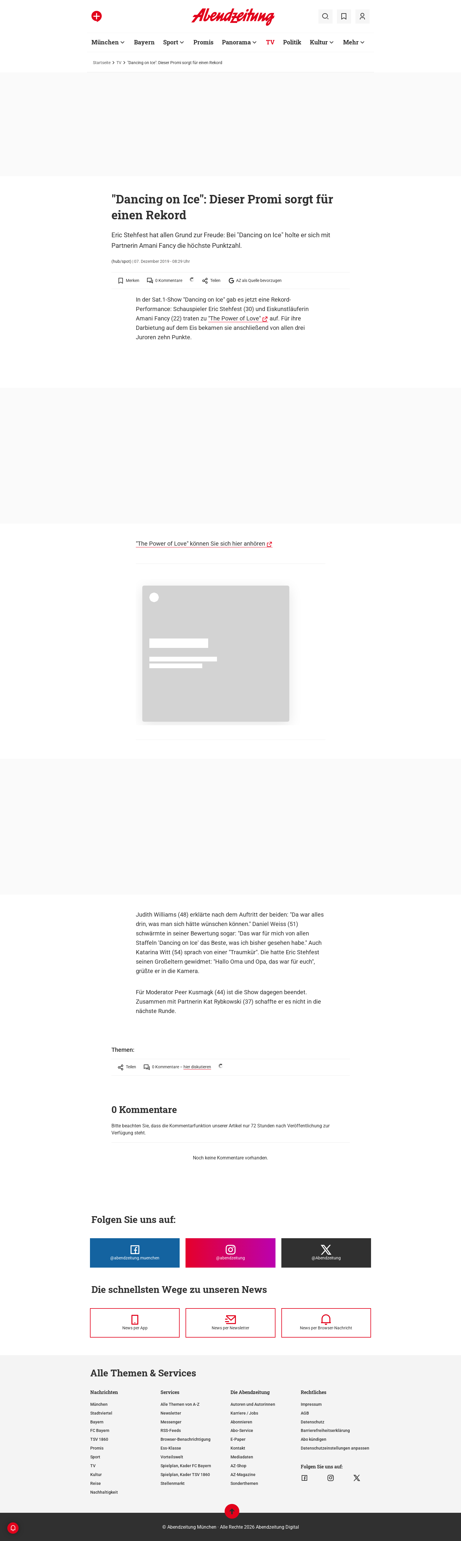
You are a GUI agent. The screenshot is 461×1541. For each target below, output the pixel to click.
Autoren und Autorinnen (252, 1404)
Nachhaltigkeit (104, 1492)
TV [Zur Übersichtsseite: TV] (270, 42)
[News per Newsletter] (230, 1323)
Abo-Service (241, 1430)
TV (118, 62)
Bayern (96, 1422)
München (99, 1404)
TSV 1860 (99, 1439)
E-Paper (237, 1439)
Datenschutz (312, 1422)
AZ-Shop (238, 1465)
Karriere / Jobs (244, 1413)
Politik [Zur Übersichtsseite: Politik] (292, 42)
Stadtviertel (101, 1413)
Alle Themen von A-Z (180, 1404)
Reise (95, 1483)
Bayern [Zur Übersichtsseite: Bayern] (144, 42)
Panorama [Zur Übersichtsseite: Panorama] (236, 42)
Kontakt (237, 1448)
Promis (96, 1448)
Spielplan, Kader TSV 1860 (185, 1474)
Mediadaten (241, 1457)
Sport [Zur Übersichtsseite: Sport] (170, 42)
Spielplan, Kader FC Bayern (186, 1465)
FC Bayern (99, 1430)
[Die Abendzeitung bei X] (326, 1253)
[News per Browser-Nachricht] (326, 1323)
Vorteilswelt (172, 1457)
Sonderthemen (244, 1483)
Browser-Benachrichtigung (186, 1439)
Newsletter (171, 1413)
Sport (95, 1457)
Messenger (171, 1422)
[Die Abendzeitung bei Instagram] (230, 1253)
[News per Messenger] (135, 1323)
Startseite (102, 62)
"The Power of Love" (234, 318)
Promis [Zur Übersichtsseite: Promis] (203, 42)
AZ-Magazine (242, 1474)
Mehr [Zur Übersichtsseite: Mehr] (351, 42)
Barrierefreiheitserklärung (325, 1430)
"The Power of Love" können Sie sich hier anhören (200, 543)
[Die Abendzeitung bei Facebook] (135, 1253)
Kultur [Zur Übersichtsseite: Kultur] (319, 42)
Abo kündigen (313, 1439)
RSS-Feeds (171, 1430)
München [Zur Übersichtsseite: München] (105, 42)
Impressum (311, 1404)
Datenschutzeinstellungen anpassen (335, 1448)
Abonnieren (241, 1422)
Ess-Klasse (171, 1448)
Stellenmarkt (173, 1483)
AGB (305, 1413)
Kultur (96, 1474)
